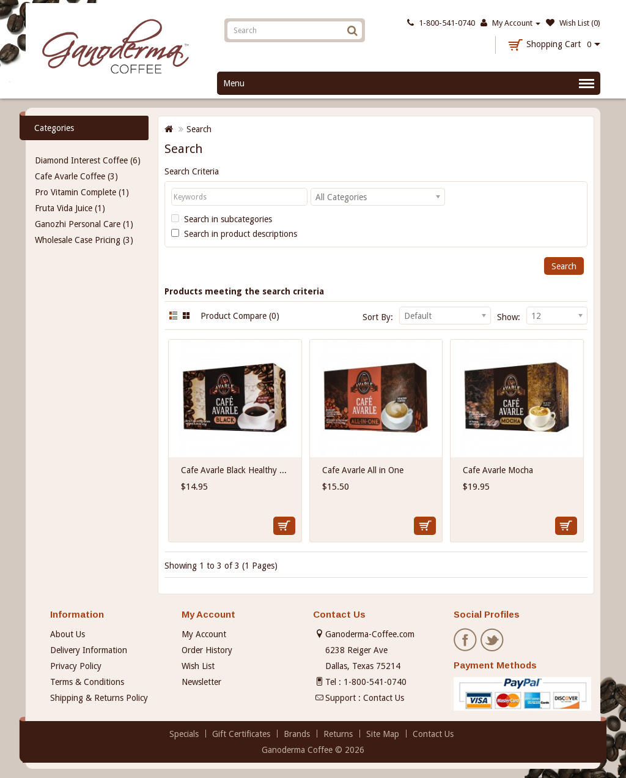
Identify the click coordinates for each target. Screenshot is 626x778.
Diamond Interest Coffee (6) (88, 160)
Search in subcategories (221, 219)
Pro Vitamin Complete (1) (82, 192)
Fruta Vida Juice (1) (70, 208)
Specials (184, 734)
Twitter (493, 640)
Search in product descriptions (234, 234)
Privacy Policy (75, 666)
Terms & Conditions (87, 682)
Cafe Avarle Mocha (498, 470)
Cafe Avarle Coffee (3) (76, 176)
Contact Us (383, 698)
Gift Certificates (241, 734)
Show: (508, 317)
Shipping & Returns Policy (99, 698)
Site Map (382, 734)
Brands (297, 734)
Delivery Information (88, 650)
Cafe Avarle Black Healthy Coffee (242, 470)
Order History (207, 650)
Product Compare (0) (240, 316)
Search (199, 129)
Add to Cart (284, 526)
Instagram (546, 640)
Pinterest (519, 640)
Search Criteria (191, 171)
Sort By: (378, 317)
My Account (204, 634)
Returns (338, 734)
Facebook (466, 640)
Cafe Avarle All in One (362, 470)
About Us (67, 634)
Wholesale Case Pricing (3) (84, 240)
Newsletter (201, 682)
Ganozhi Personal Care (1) (84, 224)
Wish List (198, 666)
